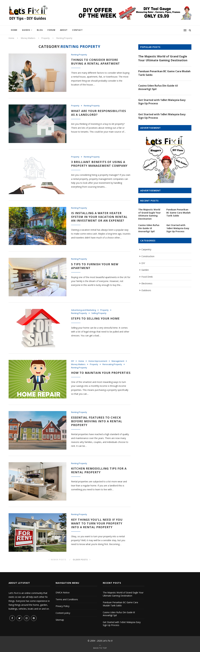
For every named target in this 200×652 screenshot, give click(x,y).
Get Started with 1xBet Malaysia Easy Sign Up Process (161, 101)
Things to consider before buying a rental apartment (95, 61)
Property (45, 38)
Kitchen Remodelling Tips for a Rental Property (99, 470)
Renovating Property (112, 364)
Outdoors (146, 290)
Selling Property (98, 313)
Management (118, 361)
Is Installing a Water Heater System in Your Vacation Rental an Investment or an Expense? (99, 216)
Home (14, 30)
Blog (40, 30)
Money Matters (28, 38)
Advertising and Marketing (83, 310)
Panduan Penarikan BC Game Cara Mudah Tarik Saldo (164, 73)
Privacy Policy (62, 606)
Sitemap (60, 619)
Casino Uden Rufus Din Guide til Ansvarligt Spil (158, 87)
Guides (26, 30)
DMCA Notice (63, 592)
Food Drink (147, 276)
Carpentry (146, 249)
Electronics (146, 283)
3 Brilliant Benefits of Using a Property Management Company (99, 163)
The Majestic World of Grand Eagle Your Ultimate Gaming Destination (162, 58)
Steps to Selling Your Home (95, 318)
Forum (51, 30)
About (64, 30)
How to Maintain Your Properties (100, 373)
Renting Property (79, 54)
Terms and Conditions (67, 599)
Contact (77, 30)
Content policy (63, 612)
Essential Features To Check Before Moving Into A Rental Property (96, 421)
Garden (145, 269)
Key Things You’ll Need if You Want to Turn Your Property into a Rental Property (96, 523)
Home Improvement (97, 361)
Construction (147, 256)
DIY (72, 361)
